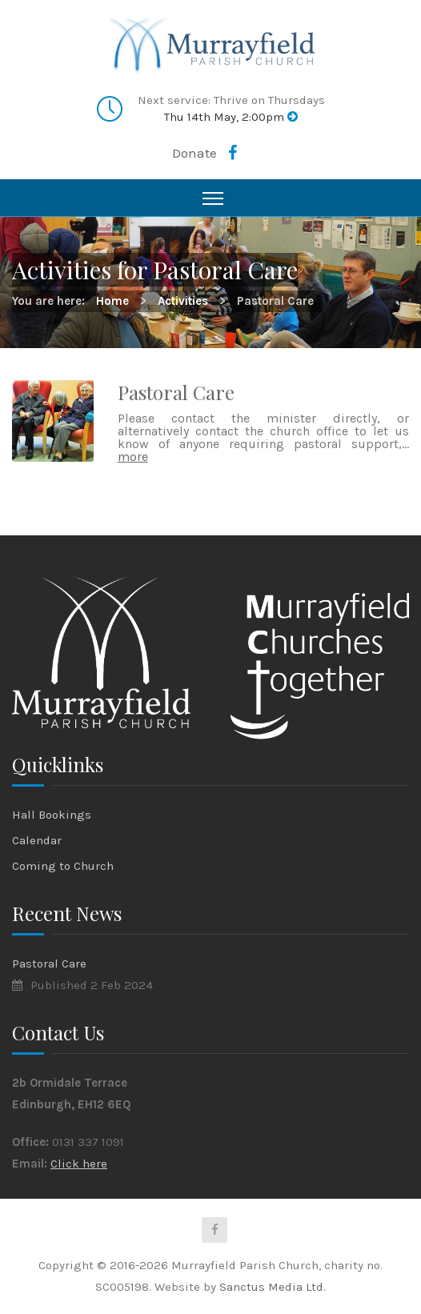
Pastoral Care (176, 392)
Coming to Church (63, 866)
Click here (78, 1163)
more (133, 456)
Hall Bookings (51, 814)
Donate (194, 153)
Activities (183, 301)
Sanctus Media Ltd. (272, 1287)
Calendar (37, 840)
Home (112, 301)
